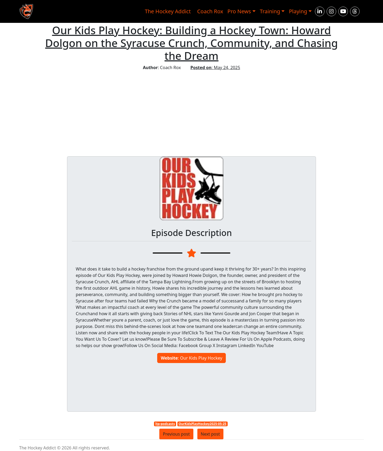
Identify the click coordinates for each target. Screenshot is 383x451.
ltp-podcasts (165, 424)
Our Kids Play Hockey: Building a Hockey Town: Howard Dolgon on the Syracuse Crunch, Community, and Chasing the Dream (191, 43)
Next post (210, 434)
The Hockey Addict (168, 11)
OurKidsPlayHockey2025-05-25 (202, 424)
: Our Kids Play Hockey (191, 358)
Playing (298, 11)
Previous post (176, 434)
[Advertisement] (191, 110)
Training (270, 11)
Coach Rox (210, 11)
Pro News (239, 11)
